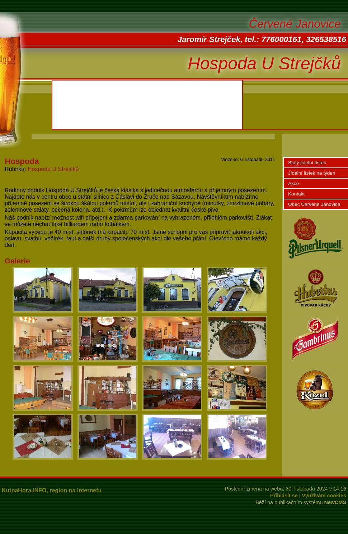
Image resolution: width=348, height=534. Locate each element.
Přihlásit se (284, 495)
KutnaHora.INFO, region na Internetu (52, 490)
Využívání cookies (324, 495)
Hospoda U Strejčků (53, 169)
